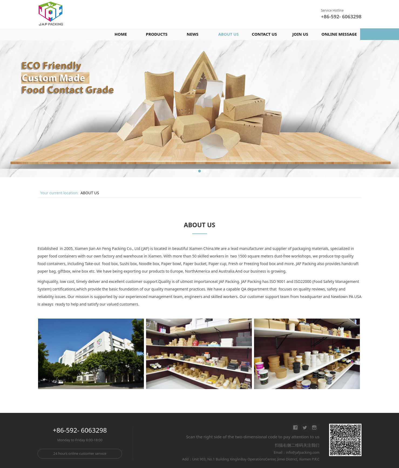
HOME (120, 34)
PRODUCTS (156, 34)
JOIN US (300, 34)
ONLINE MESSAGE (339, 34)
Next (358, 108)
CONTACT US (264, 34)
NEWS (192, 34)
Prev (49, 108)
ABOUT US (228, 34)
